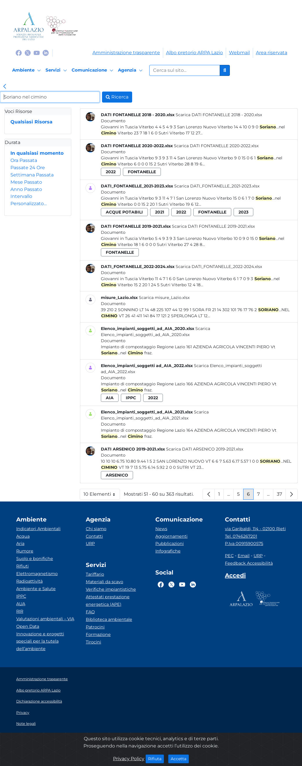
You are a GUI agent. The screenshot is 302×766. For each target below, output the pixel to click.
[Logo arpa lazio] (28, 26)
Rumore (24, 551)
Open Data (27, 626)
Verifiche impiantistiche (111, 589)
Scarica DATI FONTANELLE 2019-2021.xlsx (213, 226)
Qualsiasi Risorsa (31, 122)
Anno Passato (26, 189)
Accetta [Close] (180, 758)
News (161, 528)
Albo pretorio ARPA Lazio (194, 52)
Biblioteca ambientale (109, 619)
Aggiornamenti (171, 536)
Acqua (23, 536)
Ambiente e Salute (36, 588)
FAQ (90, 611)
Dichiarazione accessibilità (39, 701)
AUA (20, 603)
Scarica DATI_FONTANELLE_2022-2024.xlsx (219, 266)
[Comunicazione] (93, 70)
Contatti (94, 536)
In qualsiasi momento (36, 153)
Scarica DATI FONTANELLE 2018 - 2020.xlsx (219, 114)
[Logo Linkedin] (46, 52)
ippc (131, 397)
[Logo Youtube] (37, 52)
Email (244, 555)
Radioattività (29, 581)
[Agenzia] (131, 70)
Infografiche (168, 551)
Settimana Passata (32, 175)
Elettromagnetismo (37, 573)
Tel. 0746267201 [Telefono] (241, 536)
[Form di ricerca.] (184, 70)
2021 (159, 212)
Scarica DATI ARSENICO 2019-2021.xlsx (204, 449)
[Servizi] (57, 70)
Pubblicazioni (169, 543)
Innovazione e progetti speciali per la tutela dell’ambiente (40, 641)
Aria (20, 543)
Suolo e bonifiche (34, 558)
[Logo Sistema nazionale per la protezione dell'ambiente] (62, 26)
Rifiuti (22, 566)
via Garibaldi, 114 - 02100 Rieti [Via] (255, 528)
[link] (4, 87)
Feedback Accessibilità (249, 563)
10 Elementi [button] (101, 495)
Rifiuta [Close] (156, 758)
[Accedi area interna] (235, 576)
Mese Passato (26, 182)
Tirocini (93, 642)
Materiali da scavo (104, 581)
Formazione (98, 634)
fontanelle (142, 171)
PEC (229, 555)
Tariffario (95, 574)
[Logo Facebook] (19, 52)
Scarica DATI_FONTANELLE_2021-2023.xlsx (216, 186)
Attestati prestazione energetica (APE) (108, 600)
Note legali (26, 723)
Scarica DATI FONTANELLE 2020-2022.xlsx (216, 145)
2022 (111, 171)
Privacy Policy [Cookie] (128, 758)
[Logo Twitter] (28, 52)
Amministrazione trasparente (126, 52)
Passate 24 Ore (27, 167)
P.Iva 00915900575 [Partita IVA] (244, 543)
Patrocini (95, 627)
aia (110, 397)
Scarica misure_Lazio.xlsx (164, 297)
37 (281, 495)
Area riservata (271, 52)
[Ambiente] (27, 70)
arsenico (117, 475)
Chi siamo (96, 528)
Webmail (239, 52)
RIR (19, 611)
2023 (243, 212)
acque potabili (124, 212)
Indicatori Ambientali (38, 528)
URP (90, 543)
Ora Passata (23, 160)
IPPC (21, 596)
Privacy (22, 712)
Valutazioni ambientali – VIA (45, 618)
